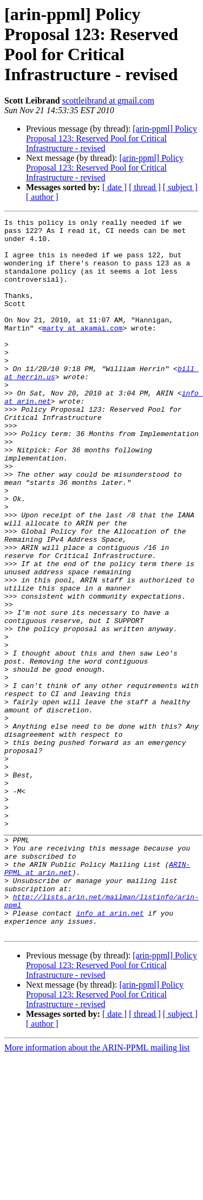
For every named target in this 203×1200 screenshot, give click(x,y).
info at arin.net (110, 1053)
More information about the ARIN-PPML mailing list (97, 1190)
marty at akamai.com (82, 350)
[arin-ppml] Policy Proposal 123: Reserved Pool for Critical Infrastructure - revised (111, 138)
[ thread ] (145, 187)
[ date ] (114, 187)
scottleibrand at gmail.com (108, 100)
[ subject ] (180, 187)
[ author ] (42, 197)
